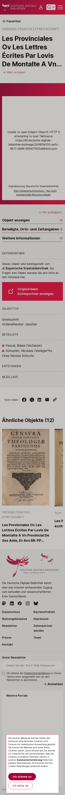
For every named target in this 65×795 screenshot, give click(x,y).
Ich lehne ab (20, 785)
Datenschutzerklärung (29, 760)
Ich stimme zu (22, 776)
